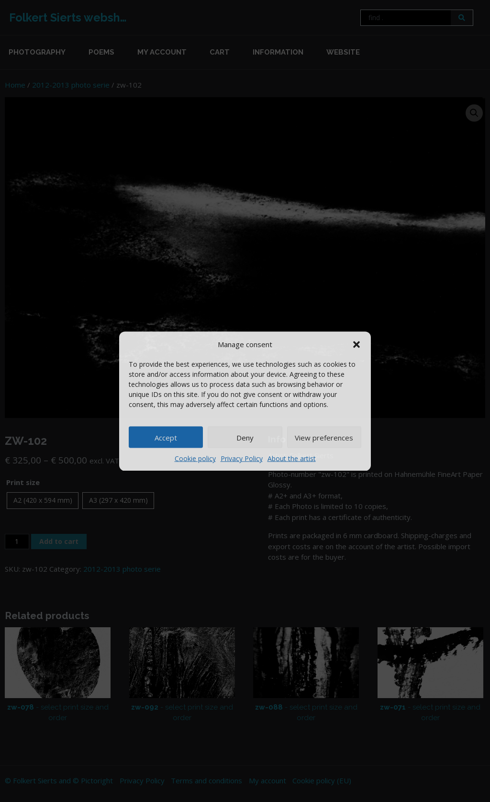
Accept (166, 437)
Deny (245, 437)
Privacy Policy (242, 458)
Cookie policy (195, 458)
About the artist (291, 458)
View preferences (324, 437)
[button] (356, 344)
